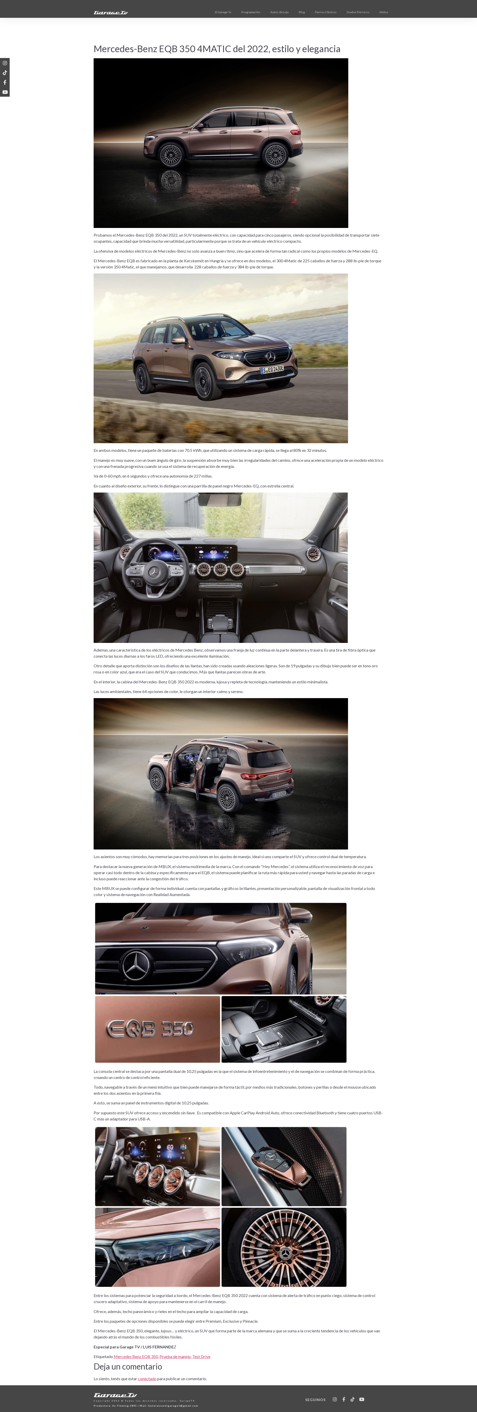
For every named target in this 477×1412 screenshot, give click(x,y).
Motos (404, 12)
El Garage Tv (243, 12)
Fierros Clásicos (346, 12)
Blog (322, 12)
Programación (271, 12)
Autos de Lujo (300, 12)
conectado (147, 1378)
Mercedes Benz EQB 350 (136, 1356)
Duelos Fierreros (378, 12)
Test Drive (201, 1356)
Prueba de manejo (175, 1356)
